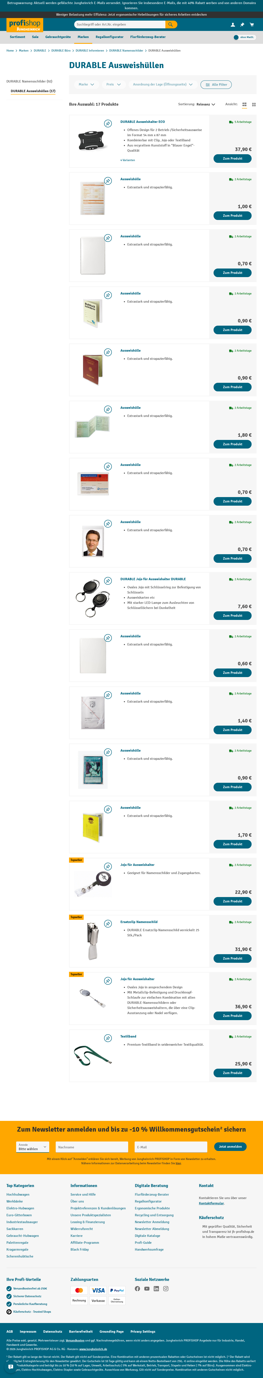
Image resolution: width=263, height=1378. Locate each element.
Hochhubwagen (17, 1195)
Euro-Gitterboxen (19, 1215)
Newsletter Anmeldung (152, 1222)
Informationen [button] (84, 1185)
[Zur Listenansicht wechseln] (244, 104)
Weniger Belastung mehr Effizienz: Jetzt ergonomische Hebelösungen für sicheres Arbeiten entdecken (131, 15)
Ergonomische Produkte (152, 1208)
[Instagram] (165, 1289)
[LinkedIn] (156, 1289)
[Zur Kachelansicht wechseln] (254, 104)
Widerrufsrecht (82, 1229)
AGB (9, 1331)
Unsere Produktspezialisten (91, 1215)
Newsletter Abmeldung (152, 1229)
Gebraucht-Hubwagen (22, 1236)
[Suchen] (171, 24)
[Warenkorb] (252, 24)
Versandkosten (75, 1340)
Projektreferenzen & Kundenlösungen (98, 1208)
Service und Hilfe (83, 1195)
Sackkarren (14, 1229)
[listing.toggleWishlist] (108, 123)
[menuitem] (233, 24)
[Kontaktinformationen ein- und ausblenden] (10, 1367)
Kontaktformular (211, 1203)
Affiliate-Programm (85, 1243)
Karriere (77, 1236)
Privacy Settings (143, 1331)
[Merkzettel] (242, 24)
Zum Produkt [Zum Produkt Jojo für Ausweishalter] (232, 901)
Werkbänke (14, 1201)
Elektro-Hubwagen (20, 1208)
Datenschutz (52, 1331)
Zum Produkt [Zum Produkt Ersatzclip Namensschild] (232, 958)
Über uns (77, 1201)
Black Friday (80, 1250)
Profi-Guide (143, 1243)
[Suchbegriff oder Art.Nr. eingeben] (119, 24)
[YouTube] (146, 1289)
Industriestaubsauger (22, 1222)
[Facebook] (137, 1289)
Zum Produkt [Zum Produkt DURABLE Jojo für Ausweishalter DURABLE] (232, 615)
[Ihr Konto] (233, 24)
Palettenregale (17, 1243)
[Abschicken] (230, 1146)
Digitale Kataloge (147, 1236)
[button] (163, 1187)
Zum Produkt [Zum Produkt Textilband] (232, 1073)
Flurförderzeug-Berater (152, 1195)
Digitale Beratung (151, 1185)
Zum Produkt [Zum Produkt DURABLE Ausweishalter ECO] (232, 158)
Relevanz (206, 104)
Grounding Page (112, 1331)
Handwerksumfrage (149, 1250)
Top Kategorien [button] (20, 1185)
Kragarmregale (17, 1250)
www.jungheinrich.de (93, 1349)
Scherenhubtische (19, 1256)
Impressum (28, 1331)
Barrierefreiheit (81, 1331)
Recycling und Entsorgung (154, 1215)
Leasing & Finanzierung (88, 1222)
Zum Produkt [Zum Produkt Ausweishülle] (232, 216)
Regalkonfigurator (148, 1201)
